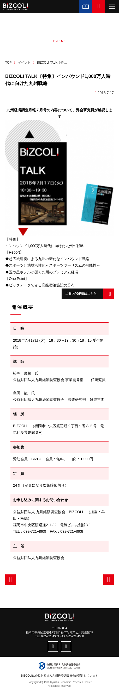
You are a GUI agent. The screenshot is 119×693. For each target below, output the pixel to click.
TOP (8, 62)
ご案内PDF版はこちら (81, 294)
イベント (24, 62)
